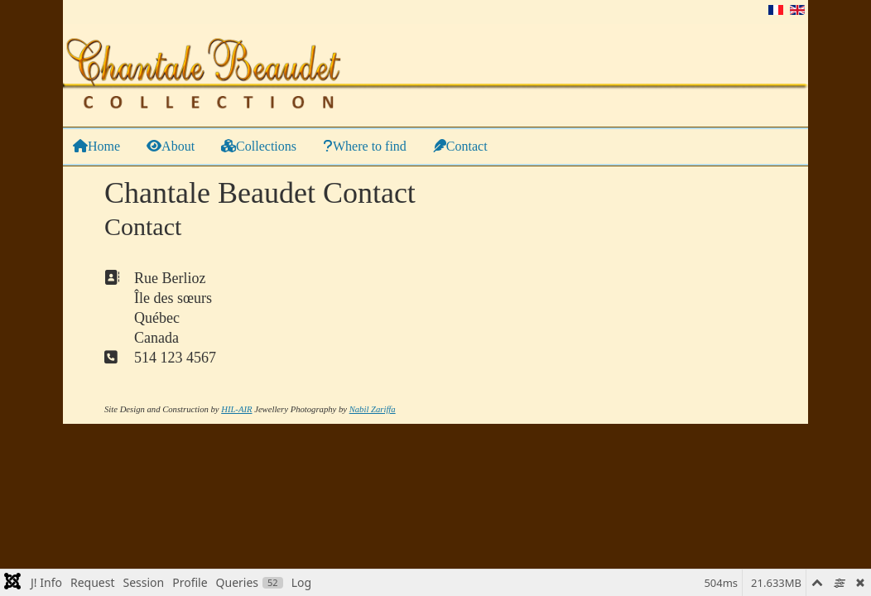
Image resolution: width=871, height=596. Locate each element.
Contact (460, 146)
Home (96, 146)
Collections (258, 146)
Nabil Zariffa (372, 409)
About (171, 146)
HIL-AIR (236, 409)
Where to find (365, 146)
